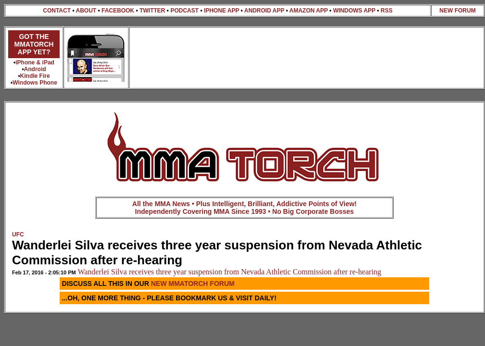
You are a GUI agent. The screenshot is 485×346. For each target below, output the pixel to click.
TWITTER (152, 10)
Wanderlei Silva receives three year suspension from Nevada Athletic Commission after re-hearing (229, 272)
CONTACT (57, 10)
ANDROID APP (264, 10)
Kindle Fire (35, 76)
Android (35, 69)
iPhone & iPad (34, 62)
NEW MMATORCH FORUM (193, 283)
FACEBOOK (118, 10)
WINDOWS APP (354, 10)
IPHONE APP (221, 10)
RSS (387, 10)
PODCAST (184, 10)
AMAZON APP (308, 10)
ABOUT (86, 10)
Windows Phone (35, 82)
